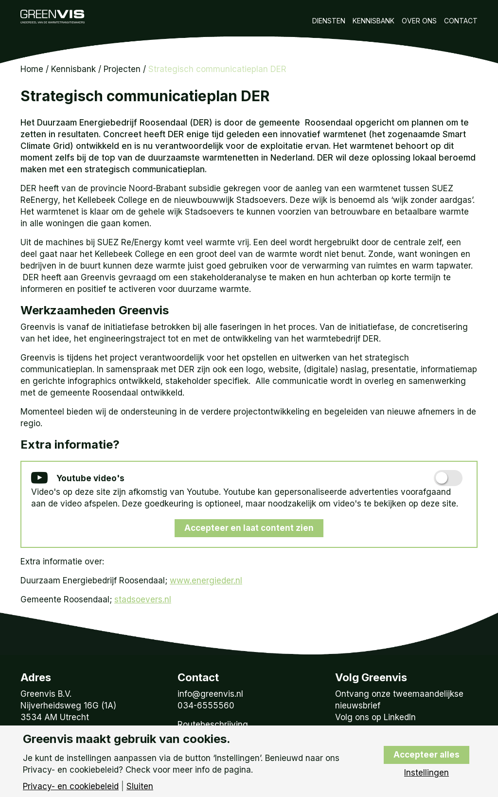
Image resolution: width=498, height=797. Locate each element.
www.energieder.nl (206, 580)
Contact (461, 21)
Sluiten (139, 786)
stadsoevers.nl (142, 599)
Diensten (328, 21)
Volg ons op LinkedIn (375, 717)
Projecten (122, 69)
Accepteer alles (426, 755)
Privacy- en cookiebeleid (71, 786)
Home (31, 69)
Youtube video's (77, 478)
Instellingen (426, 773)
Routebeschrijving (213, 724)
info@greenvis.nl (210, 694)
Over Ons (419, 21)
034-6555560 (206, 705)
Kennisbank (373, 21)
